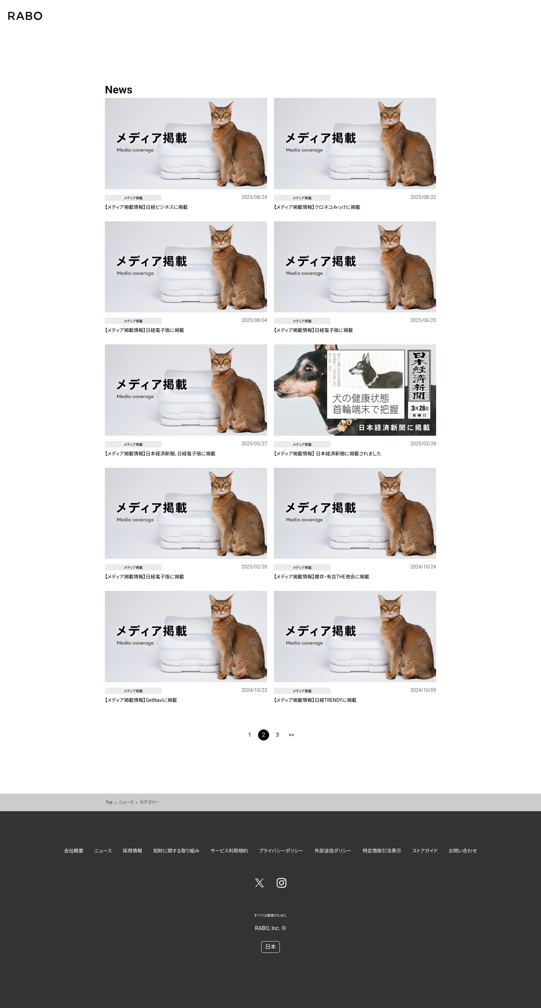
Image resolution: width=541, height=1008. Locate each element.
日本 (270, 947)
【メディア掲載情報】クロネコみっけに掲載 (317, 207)
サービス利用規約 (229, 851)
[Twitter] (259, 884)
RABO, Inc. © (270, 928)
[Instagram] (281, 884)
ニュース (126, 802)
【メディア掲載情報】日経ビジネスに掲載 (146, 207)
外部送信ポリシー (333, 851)
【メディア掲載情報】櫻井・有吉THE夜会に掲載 (322, 576)
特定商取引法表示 (382, 851)
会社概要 (73, 851)
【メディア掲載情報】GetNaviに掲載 (141, 700)
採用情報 (132, 851)
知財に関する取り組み (176, 851)
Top (109, 802)
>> (291, 735)
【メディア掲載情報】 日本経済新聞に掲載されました (328, 453)
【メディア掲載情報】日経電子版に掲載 (144, 330)
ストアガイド (424, 851)
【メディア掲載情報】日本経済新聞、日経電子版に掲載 (160, 453)
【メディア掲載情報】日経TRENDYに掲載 (315, 700)
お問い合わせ (463, 851)
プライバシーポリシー (281, 851)
